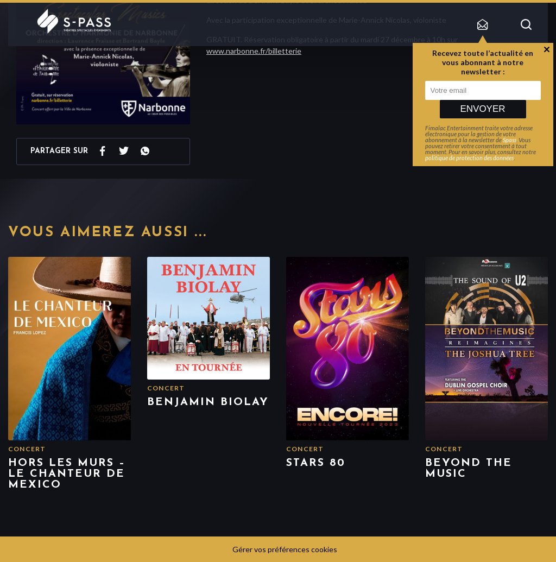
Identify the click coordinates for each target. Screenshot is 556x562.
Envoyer (482, 109)
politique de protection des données (469, 157)
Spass (509, 139)
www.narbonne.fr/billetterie (253, 50)
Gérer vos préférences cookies (284, 549)
